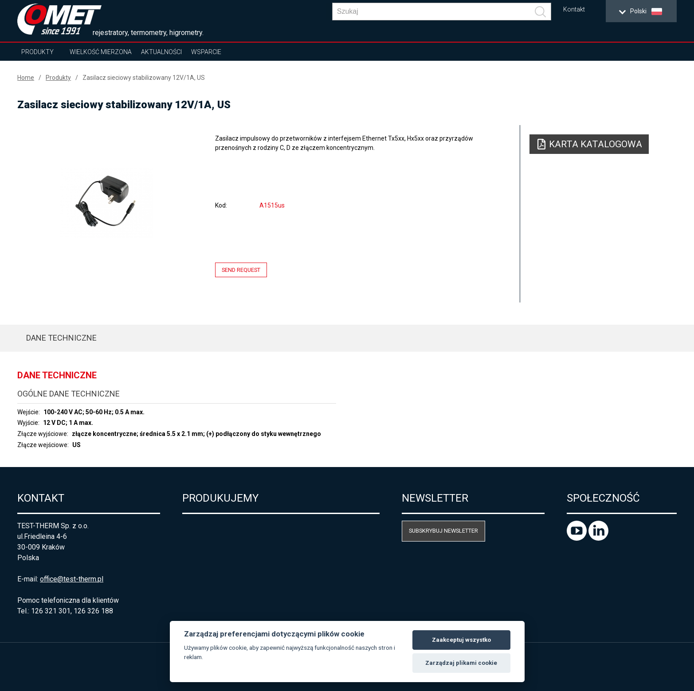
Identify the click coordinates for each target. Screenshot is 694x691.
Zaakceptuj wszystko (461, 639)
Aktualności (161, 51)
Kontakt (574, 9)
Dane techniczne (61, 337)
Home (25, 77)
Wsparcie (206, 51)
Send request (241, 270)
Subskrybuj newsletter (443, 530)
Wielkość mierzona (101, 51)
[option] (106, 202)
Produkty (37, 51)
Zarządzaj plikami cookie (461, 663)
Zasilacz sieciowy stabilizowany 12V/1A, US (143, 77)
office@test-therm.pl (71, 579)
